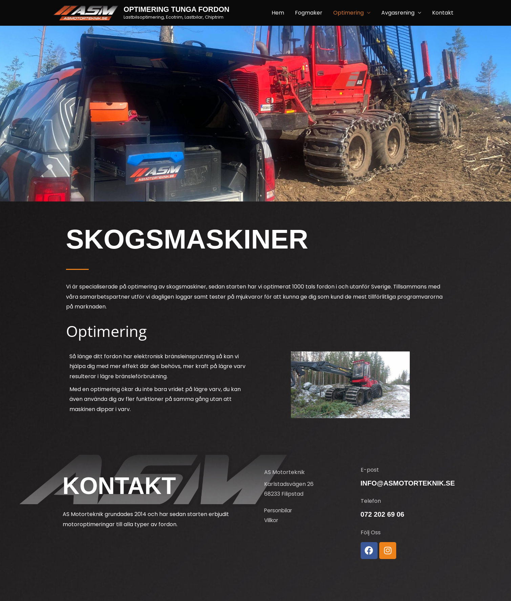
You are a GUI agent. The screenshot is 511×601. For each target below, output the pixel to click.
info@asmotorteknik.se (410, 483)
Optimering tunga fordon (179, 9)
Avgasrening (397, 13)
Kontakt (442, 13)
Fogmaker (308, 13)
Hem (278, 13)
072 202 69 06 (383, 514)
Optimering (348, 13)
